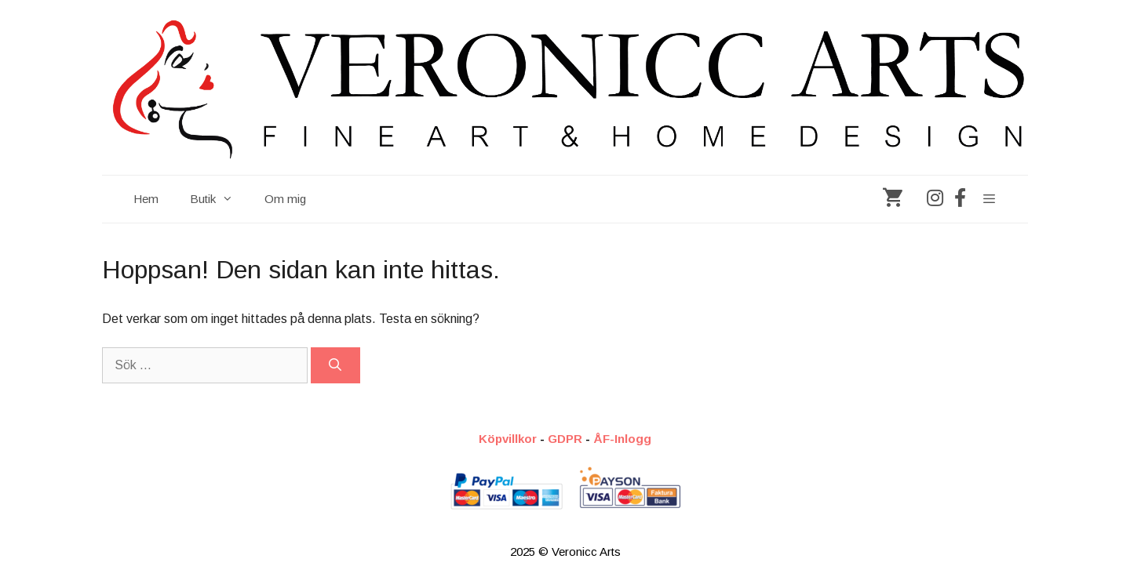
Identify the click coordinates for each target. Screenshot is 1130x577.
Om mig (285, 198)
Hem (146, 198)
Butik (219, 199)
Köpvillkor (508, 438)
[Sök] (335, 365)
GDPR (565, 438)
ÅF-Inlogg (622, 438)
